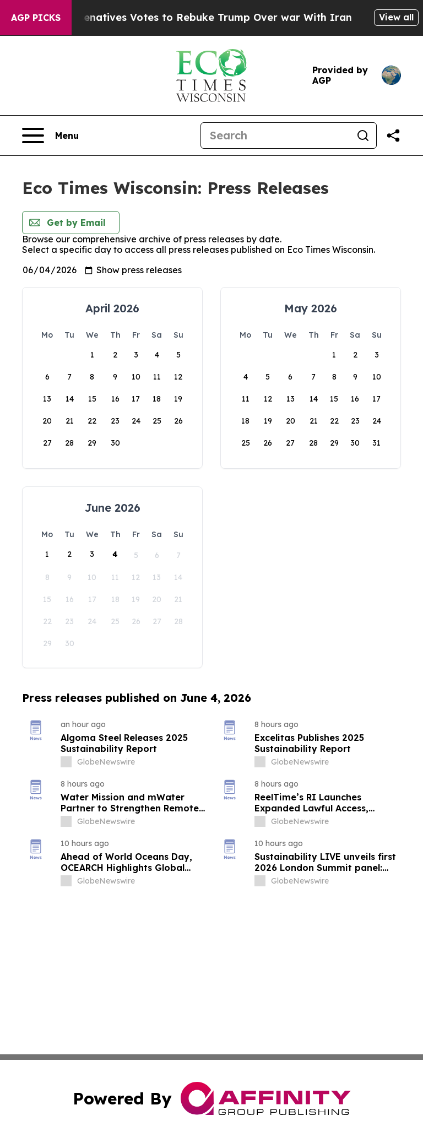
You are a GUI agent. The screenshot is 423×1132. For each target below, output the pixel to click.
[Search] (275, 135)
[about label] (66, 761)
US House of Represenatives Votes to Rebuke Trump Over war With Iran (197, 17)
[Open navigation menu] (50, 135)
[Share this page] (393, 135)
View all (396, 17)
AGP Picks (36, 17)
